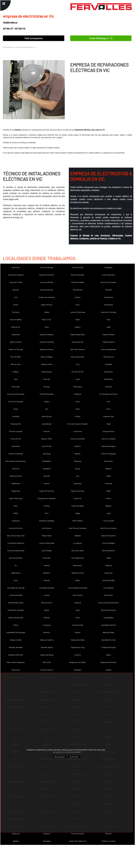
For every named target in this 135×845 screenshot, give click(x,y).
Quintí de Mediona (15, 558)
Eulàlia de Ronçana (108, 647)
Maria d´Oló (47, 662)
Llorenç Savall (108, 521)
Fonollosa (108, 483)
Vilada (108, 558)
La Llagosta (77, 543)
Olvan (78, 409)
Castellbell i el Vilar (108, 640)
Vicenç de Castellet (77, 439)
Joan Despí (47, 454)
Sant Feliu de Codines (108, 528)
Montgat (47, 387)
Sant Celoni (108, 595)
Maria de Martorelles (15, 603)
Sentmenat (108, 372)
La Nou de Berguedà (46, 543)
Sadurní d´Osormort (108, 536)
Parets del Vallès (77, 506)
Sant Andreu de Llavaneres (16, 461)
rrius (16, 297)
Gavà (77, 610)
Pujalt (108, 424)
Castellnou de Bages (46, 521)
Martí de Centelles (77, 275)
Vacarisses (108, 573)
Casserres (77, 498)
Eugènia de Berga (46, 655)
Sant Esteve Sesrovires (16, 536)
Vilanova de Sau (77, 342)
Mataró (77, 632)
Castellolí (108, 290)
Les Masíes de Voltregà (15, 588)
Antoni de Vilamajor (108, 454)
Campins (77, 446)
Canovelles (16, 446)
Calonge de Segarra (108, 446)
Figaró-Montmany (15, 498)
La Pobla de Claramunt (15, 543)
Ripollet (77, 454)
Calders (77, 327)
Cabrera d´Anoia (16, 476)
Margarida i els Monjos (77, 662)
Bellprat (108, 469)
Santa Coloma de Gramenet (108, 603)
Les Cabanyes (108, 588)
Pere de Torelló (77, 267)
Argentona (78, 431)
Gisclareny (78, 483)
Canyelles (108, 364)
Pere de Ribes (16, 357)
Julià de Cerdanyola (15, 454)
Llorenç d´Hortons (16, 528)
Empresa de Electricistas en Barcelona (24, 47)
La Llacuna (47, 625)
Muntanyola (108, 305)
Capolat (108, 670)
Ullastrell (77, 603)
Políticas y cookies (108, 841)
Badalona (46, 834)
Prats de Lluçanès (15, 431)
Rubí (108, 319)
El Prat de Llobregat (15, 401)
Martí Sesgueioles (77, 357)
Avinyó (15, 305)
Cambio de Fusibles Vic (77, 841)
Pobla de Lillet (108, 416)
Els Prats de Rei (77, 372)
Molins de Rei (47, 416)
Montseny (15, 312)
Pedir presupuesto (34, 38)
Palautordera (47, 536)
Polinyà (77, 416)
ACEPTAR (74, 757)
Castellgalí (46, 841)
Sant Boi (16, 290)
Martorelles (108, 461)
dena (77, 618)
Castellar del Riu (47, 647)
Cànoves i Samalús (108, 439)
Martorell (15, 469)
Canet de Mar (47, 446)
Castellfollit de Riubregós (15, 632)
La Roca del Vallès (15, 595)
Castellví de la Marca (46, 275)
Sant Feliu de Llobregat (77, 528)
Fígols (108, 491)
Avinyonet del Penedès (15, 394)
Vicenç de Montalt (46, 282)
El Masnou (77, 394)
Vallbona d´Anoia (77, 573)
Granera (47, 483)
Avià (77, 476)
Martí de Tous (16, 364)
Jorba (77, 379)
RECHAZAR (59, 757)
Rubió (77, 319)
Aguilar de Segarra (47, 334)
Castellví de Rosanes (15, 275)
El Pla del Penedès (46, 394)
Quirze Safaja (47, 551)
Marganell (46, 469)
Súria (16, 580)
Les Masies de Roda (46, 588)
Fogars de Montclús (46, 491)
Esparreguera (46, 372)
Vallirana (108, 565)
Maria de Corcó (46, 603)
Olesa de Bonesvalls (15, 618)
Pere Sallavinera (77, 558)
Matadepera (46, 461)
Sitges (46, 401)
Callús (108, 476)
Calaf (108, 327)
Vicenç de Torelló (15, 282)
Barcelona (16, 267)
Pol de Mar (47, 558)
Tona (77, 364)
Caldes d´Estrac (46, 305)
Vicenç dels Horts (108, 275)
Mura (77, 305)
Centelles (15, 416)
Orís (46, 409)
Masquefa (77, 461)
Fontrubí (46, 379)
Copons (77, 297)
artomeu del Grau (46, 290)
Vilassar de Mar (46, 364)
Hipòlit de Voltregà (16, 349)
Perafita (47, 506)
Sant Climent (77, 595)
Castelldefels (108, 618)
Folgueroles (15, 491)
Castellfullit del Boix (108, 625)
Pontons (46, 431)
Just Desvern (47, 528)
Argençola (16, 521)
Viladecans (16, 834)
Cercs (108, 409)
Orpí (108, 401)
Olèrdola (47, 618)
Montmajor (16, 387)
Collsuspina (108, 297)
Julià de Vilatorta (46, 670)
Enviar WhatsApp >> (100, 38)
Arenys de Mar (16, 439)
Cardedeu (77, 670)
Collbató (16, 372)
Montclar (108, 387)
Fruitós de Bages (108, 543)
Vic (16, 565)
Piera (16, 506)
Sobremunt (15, 670)
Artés (47, 327)
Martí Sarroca (108, 357)
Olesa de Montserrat (108, 610)
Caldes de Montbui (47, 349)
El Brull (15, 625)
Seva (77, 401)
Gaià (15, 379)
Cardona (78, 655)
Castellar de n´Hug (77, 647)
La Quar (46, 595)
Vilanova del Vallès (77, 640)
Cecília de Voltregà (47, 342)
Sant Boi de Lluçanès (108, 282)
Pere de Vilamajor (46, 267)
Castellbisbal (46, 424)
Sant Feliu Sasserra (77, 349)
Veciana (47, 565)
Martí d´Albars (78, 521)
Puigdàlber (108, 267)
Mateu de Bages (47, 357)
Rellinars (108, 834)
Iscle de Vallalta (15, 319)
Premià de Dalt (77, 625)
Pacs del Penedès (77, 834)
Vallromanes (77, 565)
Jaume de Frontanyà (108, 312)
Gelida (46, 610)
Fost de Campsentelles (15, 551)
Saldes (77, 580)
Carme (108, 498)
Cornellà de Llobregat (16, 610)
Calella (46, 312)
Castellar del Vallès (16, 647)
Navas (108, 655)
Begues (108, 506)
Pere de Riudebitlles (108, 349)
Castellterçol (77, 290)
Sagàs (77, 513)
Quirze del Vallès (78, 551)
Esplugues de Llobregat (47, 498)
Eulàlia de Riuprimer (15, 655)
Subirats (46, 580)
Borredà (47, 476)
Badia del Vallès (108, 632)
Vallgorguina (15, 573)
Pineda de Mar (15, 424)
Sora (46, 513)
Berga (77, 469)
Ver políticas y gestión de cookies (67, 752)
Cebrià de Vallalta (77, 282)
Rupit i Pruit (46, 319)
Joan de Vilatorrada (77, 312)
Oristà (15, 409)
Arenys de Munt (108, 431)
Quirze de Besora (108, 551)
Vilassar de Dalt (15, 640)
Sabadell (77, 536)
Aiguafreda (16, 334)
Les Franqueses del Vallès (77, 588)
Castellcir (46, 632)
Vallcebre (46, 573)
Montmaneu (108, 379)
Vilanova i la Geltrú (47, 640)
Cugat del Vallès (108, 334)
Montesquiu (77, 387)
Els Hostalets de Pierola (108, 394)
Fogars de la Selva (77, 491)
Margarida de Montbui (108, 662)
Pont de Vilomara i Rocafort (77, 424)
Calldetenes (15, 483)
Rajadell (16, 841)
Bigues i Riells (46, 439)
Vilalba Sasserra (109, 342)
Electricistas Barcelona (8, 47)
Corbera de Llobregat (47, 297)
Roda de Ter (15, 327)
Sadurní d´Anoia (16, 342)
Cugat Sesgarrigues (77, 334)
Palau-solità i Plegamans (16, 662)
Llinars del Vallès (108, 580)
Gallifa (15, 513)
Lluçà (108, 513)
